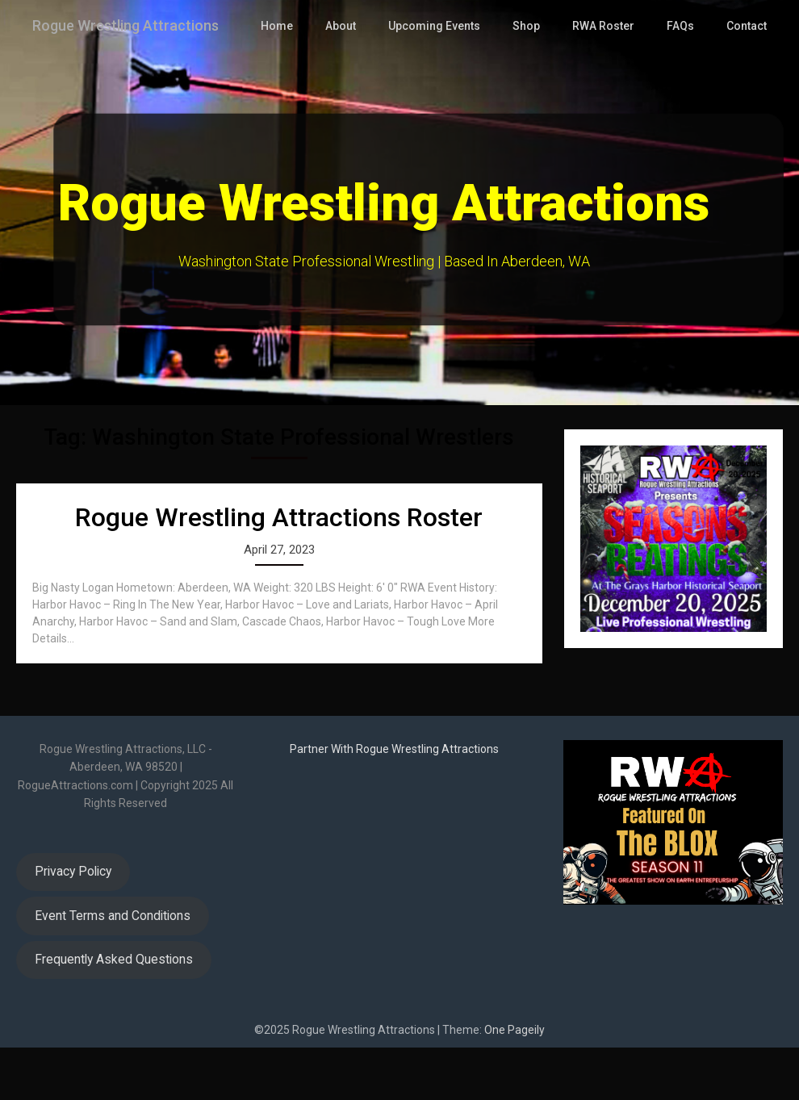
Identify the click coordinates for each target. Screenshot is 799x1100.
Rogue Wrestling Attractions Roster (279, 569)
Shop (528, 78)
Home (282, 78)
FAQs (680, 78)
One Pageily (514, 1082)
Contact (746, 78)
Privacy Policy (73, 923)
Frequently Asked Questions (114, 1011)
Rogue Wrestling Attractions (136, 26)
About (346, 78)
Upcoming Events (438, 78)
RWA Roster (604, 78)
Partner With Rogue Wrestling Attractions (394, 801)
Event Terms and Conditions (112, 968)
